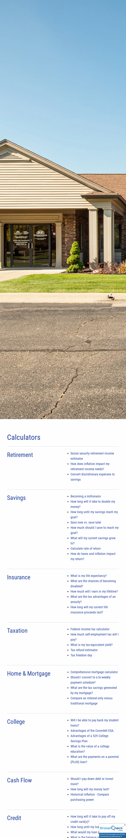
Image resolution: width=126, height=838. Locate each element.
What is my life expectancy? (89, 576)
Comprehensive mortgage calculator (94, 672)
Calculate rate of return (86, 548)
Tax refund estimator (84, 650)
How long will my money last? (90, 789)
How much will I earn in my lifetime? (94, 591)
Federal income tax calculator (90, 629)
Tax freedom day (81, 655)
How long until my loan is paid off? (93, 827)
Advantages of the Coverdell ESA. (92, 731)
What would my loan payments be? (93, 832)
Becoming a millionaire (86, 496)
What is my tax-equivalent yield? (92, 645)
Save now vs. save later (86, 522)
